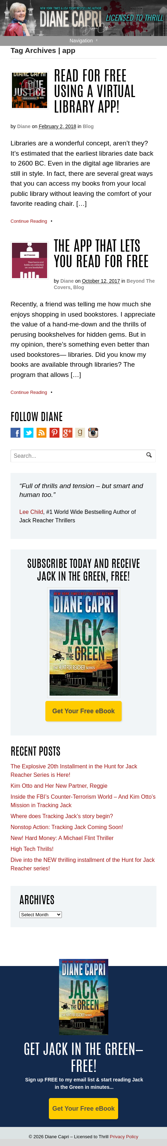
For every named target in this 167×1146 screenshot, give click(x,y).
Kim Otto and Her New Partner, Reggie (59, 786)
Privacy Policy (124, 1136)
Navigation (81, 40)
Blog (88, 126)
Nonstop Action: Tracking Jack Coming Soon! (67, 827)
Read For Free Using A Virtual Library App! (94, 92)
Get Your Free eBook (83, 711)
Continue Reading (29, 221)
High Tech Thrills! (32, 849)
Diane (24, 126)
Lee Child (31, 512)
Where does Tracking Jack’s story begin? (62, 816)
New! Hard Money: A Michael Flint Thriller (62, 838)
